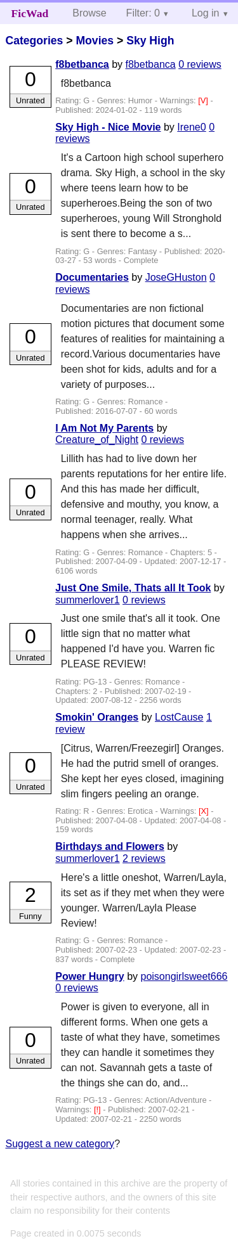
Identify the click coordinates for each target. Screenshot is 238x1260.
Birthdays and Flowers (109, 846)
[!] (98, 1109)
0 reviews (199, 64)
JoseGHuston (176, 277)
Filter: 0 (143, 13)
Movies (95, 40)
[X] (205, 811)
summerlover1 (87, 600)
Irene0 (191, 127)
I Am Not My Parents (104, 428)
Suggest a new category (59, 1143)
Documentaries (92, 277)
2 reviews (144, 858)
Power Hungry (89, 976)
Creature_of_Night (96, 439)
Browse (89, 13)
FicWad (30, 13)
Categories (34, 40)
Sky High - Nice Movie (108, 127)
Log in (206, 13)
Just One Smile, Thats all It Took (133, 587)
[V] (204, 100)
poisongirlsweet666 (184, 976)
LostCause (179, 717)
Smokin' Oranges (96, 717)
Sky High (150, 40)
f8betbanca (82, 64)
